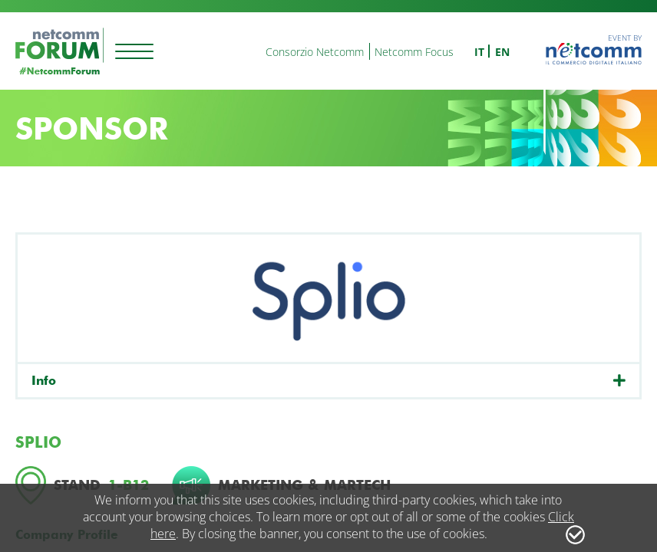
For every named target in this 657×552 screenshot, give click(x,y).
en (502, 51)
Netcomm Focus (414, 51)
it (479, 51)
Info (43, 380)
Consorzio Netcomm (315, 51)
